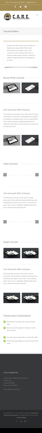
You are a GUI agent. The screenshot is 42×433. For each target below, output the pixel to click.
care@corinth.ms (31, 2)
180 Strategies (21, 417)
